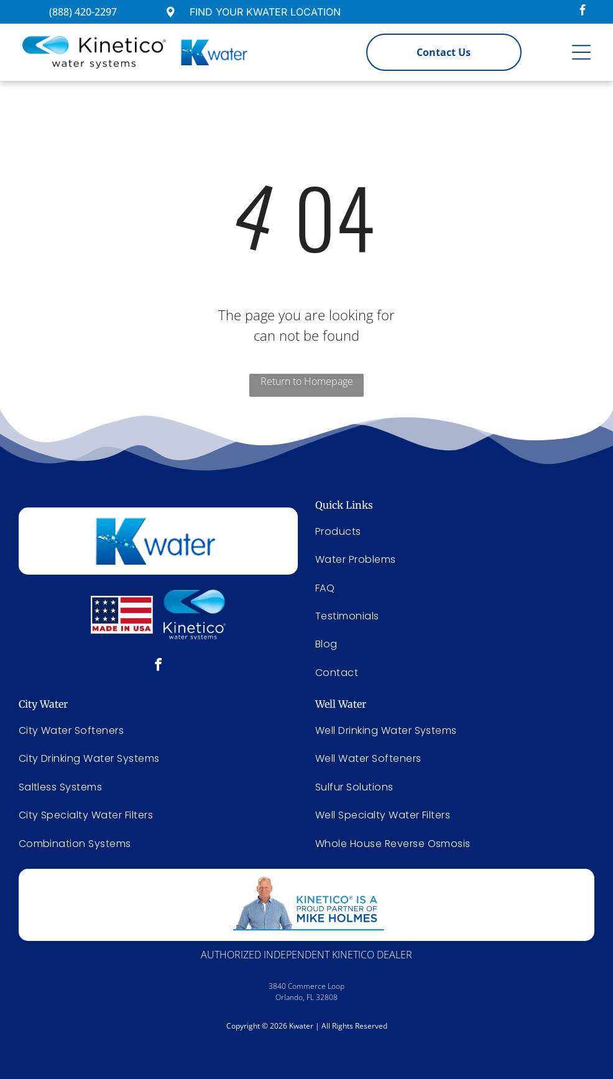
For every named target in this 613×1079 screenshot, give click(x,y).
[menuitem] (158, 730)
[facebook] (583, 11)
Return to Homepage (306, 381)
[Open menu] (581, 52)
